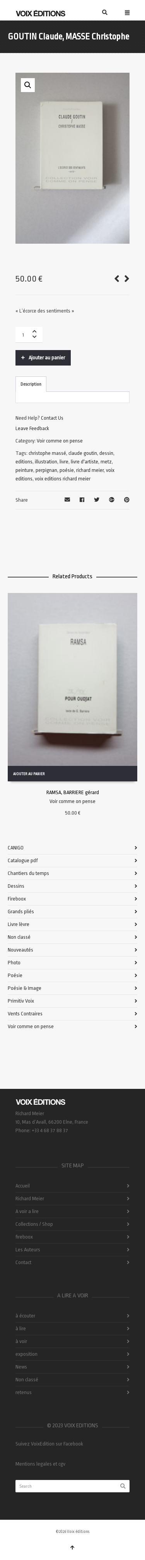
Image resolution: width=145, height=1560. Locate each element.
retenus (23, 1392)
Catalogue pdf (23, 860)
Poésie (15, 975)
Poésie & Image (24, 988)
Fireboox (17, 899)
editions (23, 462)
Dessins (16, 886)
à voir (21, 1341)
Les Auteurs (27, 1249)
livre (64, 462)
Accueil (22, 1186)
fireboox (24, 1237)
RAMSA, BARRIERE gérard (72, 792)
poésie (67, 470)
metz (106, 462)
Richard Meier (29, 1198)
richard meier (90, 470)
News (21, 1367)
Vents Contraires (25, 1014)
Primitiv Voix (21, 1001)
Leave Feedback (32, 428)
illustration (46, 462)
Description (30, 384)
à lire (20, 1328)
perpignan (46, 470)
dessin (106, 453)
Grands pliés (21, 911)
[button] (28, 85)
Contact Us (52, 418)
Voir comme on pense (60, 441)
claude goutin (82, 453)
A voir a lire (27, 1211)
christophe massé (47, 453)
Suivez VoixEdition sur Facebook (49, 1444)
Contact (23, 1262)
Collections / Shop (34, 1224)
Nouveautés (20, 950)
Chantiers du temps (28, 873)
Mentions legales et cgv (40, 1464)
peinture (24, 470)
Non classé (19, 937)
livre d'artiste (84, 462)
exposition (26, 1354)
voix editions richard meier (62, 479)
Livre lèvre (18, 924)
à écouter (25, 1316)
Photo (14, 962)
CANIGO (16, 848)
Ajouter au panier (47, 358)
